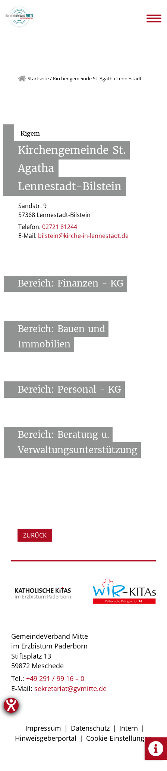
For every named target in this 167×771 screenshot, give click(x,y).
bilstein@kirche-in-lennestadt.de (83, 236)
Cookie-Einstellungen (119, 738)
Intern (128, 728)
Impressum (43, 728)
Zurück (35, 535)
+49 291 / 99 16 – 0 (55, 678)
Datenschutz (90, 728)
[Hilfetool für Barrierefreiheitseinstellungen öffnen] (11, 705)
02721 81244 (59, 227)
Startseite (38, 78)
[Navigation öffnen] (159, 18)
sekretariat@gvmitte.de (70, 688)
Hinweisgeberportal (45, 738)
